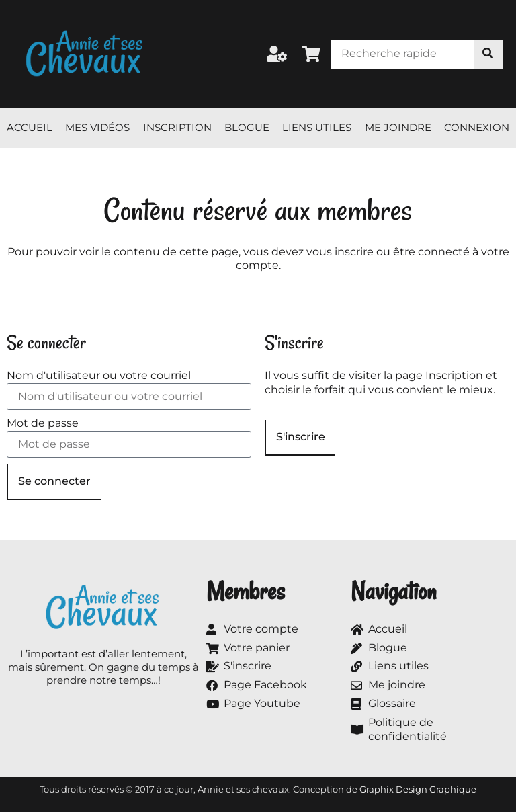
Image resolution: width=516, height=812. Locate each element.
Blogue (246, 127)
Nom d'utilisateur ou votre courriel (99, 375)
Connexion (476, 127)
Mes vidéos (97, 127)
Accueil (29, 127)
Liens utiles (316, 127)
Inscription (177, 127)
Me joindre (398, 127)
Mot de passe (43, 423)
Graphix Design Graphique (417, 789)
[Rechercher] (488, 54)
